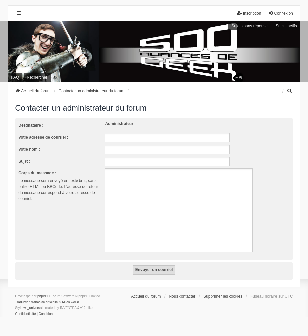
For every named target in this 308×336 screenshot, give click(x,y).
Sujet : (24, 161)
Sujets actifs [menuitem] (286, 26)
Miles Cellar (70, 302)
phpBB (42, 296)
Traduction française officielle (36, 302)
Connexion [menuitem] (280, 13)
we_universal (32, 308)
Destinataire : (30, 125)
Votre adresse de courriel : (43, 137)
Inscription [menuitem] (249, 13)
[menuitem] (290, 91)
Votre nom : (29, 149)
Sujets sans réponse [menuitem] (249, 26)
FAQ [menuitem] (15, 77)
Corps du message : (37, 173)
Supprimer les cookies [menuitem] (222, 296)
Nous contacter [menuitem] (182, 296)
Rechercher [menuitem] (37, 77)
